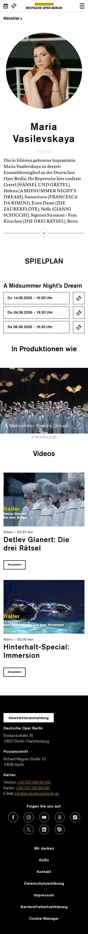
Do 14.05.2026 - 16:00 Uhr (30, 298)
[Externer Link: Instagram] (28, 817)
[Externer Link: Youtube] (44, 817)
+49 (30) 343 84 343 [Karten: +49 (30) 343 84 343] (33, 788)
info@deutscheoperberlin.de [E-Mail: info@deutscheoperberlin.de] (37, 794)
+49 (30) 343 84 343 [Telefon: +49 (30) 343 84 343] (34, 783)
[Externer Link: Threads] (59, 817)
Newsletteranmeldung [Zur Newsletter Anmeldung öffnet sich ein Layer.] (29, 718)
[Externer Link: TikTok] (75, 817)
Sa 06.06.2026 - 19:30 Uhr (30, 327)
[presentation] (78, 413)
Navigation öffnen (82, 6)
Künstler (13, 19)
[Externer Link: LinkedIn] (44, 829)
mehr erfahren (44, 233)
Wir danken (44, 849)
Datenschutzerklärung (44, 884)
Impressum (44, 895)
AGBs (44, 860)
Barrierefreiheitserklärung (44, 907)
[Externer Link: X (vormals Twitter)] (28, 829)
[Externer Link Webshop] (13, 5)
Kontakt (44, 872)
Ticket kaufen (78, 298)
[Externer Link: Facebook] (13, 817)
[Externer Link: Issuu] (59, 829)
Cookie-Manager (44, 919)
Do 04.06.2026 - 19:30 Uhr (30, 313)
